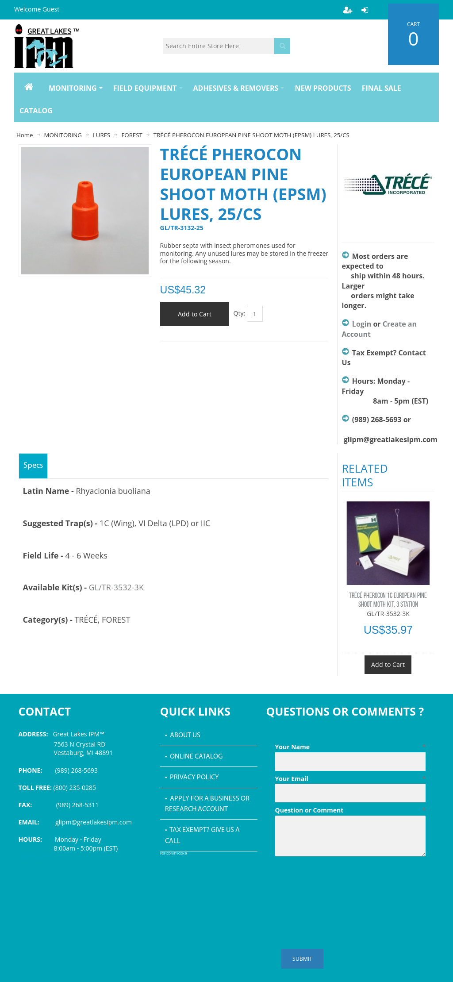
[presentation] (342, 881)
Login (361, 324)
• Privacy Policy (192, 777)
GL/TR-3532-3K (116, 587)
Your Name (350, 747)
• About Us (182, 735)
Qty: (240, 313)
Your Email (350, 778)
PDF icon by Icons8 (174, 853)
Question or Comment (350, 810)
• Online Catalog (194, 756)
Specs (33, 466)
